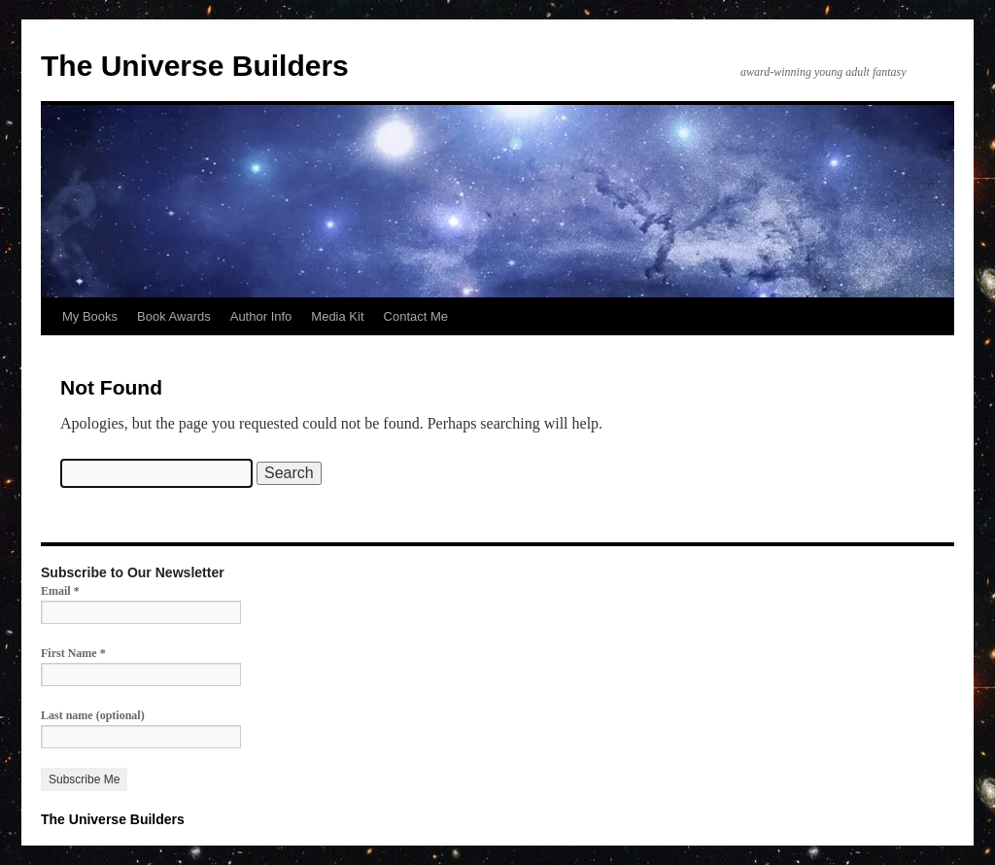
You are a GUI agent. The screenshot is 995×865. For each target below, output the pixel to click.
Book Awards (174, 316)
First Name (73, 653)
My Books (90, 316)
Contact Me (416, 316)
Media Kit (337, 316)
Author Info (261, 316)
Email (60, 591)
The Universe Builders (195, 66)
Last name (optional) (93, 715)
